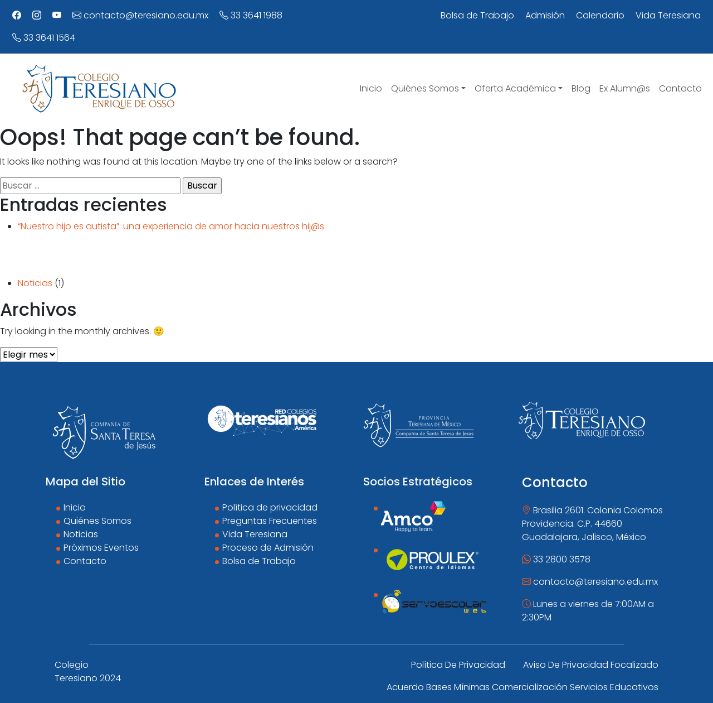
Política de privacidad (270, 507)
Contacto (85, 561)
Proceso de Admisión (268, 547)
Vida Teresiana (254, 534)
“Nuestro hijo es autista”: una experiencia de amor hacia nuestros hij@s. (172, 226)
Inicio (75, 507)
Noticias (35, 283)
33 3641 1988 (250, 15)
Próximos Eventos (101, 547)
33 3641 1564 (43, 37)
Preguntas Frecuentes (269, 520)
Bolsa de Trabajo (259, 561)
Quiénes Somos (97, 520)
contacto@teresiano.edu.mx (140, 15)
